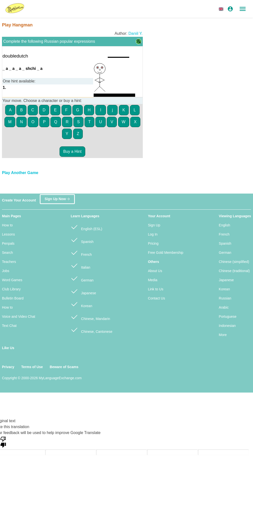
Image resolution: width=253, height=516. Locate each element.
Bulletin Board (12, 298)
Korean (81, 304)
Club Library (11, 289)
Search (7, 253)
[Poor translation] (3, 442)
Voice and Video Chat (18, 316)
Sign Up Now (57, 198)
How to (7, 225)
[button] (221, 9)
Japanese (83, 291)
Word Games (12, 280)
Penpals (8, 243)
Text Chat (9, 326)
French (81, 252)
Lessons (8, 234)
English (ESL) (86, 227)
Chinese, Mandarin (90, 317)
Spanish (82, 240)
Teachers (9, 262)
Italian (80, 265)
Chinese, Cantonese (91, 329)
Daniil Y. (135, 33)
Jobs (5, 271)
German (82, 278)
